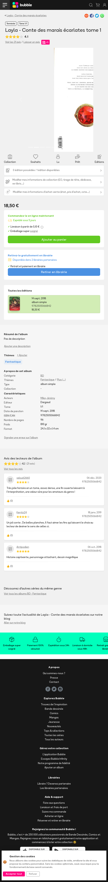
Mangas (54, 717)
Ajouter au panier (54, 239)
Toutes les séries (54, 735)
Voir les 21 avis (13, 42)
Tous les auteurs (54, 739)
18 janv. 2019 (94, 512)
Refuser (33, 874)
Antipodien (23, 546)
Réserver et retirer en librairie (54, 820)
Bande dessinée (54, 708)
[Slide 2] (36, 147)
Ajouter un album (54, 767)
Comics (54, 713)
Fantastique (47, 379)
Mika (43, 397)
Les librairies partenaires (54, 787)
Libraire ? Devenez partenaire (54, 783)
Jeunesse (54, 721)
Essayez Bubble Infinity (54, 758)
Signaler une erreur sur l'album (21, 437)
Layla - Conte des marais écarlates (27, 15)
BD (42, 375)
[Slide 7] (65, 147)
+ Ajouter (22, 355)
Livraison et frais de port (54, 807)
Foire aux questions (54, 802)
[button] (21, 100)
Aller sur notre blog (14, 622)
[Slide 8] (71, 147)
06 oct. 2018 (94, 546)
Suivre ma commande (54, 811)
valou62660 (23, 477)
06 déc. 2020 (94, 477)
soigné (34, 230)
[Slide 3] (42, 147)
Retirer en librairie (54, 272)
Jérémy (50, 397)
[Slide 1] (30, 147)
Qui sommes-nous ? (54, 673)
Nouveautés (54, 726)
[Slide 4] (48, 147)
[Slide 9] (77, 147)
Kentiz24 (22, 512)
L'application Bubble (54, 754)
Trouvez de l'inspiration (54, 704)
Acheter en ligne (54, 815)
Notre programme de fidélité (54, 763)
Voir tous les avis (13, 468)
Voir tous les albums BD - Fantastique (25, 593)
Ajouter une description (17, 346)
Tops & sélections (54, 730)
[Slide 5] (54, 147)
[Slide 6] (60, 147)
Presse (54, 677)
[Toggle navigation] (4, 5)
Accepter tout (14, 874)
